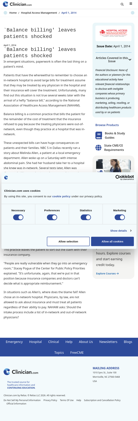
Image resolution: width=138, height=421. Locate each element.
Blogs (128, 342)
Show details (118, 230)
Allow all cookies (112, 241)
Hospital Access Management (33, 12)
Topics (59, 352)
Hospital (35, 342)
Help (68, 342)
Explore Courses (107, 273)
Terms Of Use (67, 400)
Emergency (14, 342)
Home (7, 12)
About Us (86, 342)
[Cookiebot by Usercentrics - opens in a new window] (118, 177)
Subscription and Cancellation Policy (102, 400)
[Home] (17, 4)
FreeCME (77, 352)
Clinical (53, 342)
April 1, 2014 (63, 12)
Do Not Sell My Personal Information (22, 400)
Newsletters (108, 342)
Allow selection (68, 241)
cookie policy (61, 196)
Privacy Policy (50, 400)
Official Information (16, 403)
